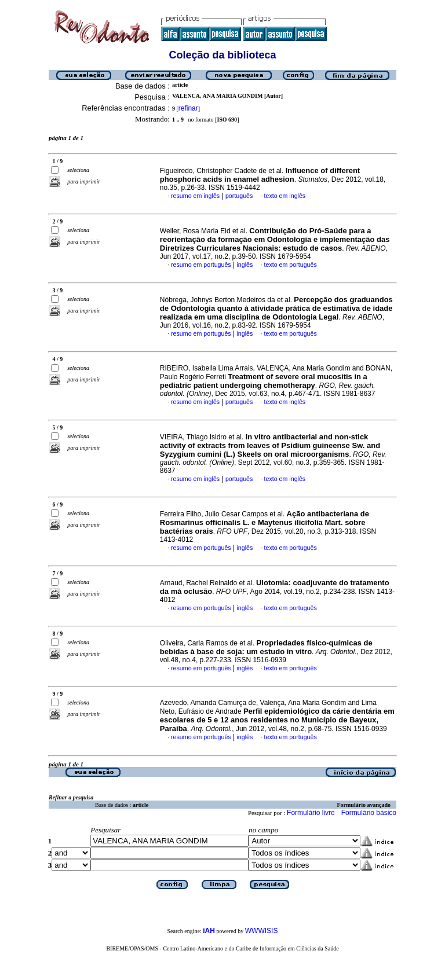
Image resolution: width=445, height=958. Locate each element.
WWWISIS (261, 931)
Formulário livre (311, 813)
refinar (188, 108)
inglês (244, 264)
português (239, 195)
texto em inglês (285, 195)
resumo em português (201, 264)
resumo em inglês (195, 195)
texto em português (290, 264)
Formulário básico (368, 813)
